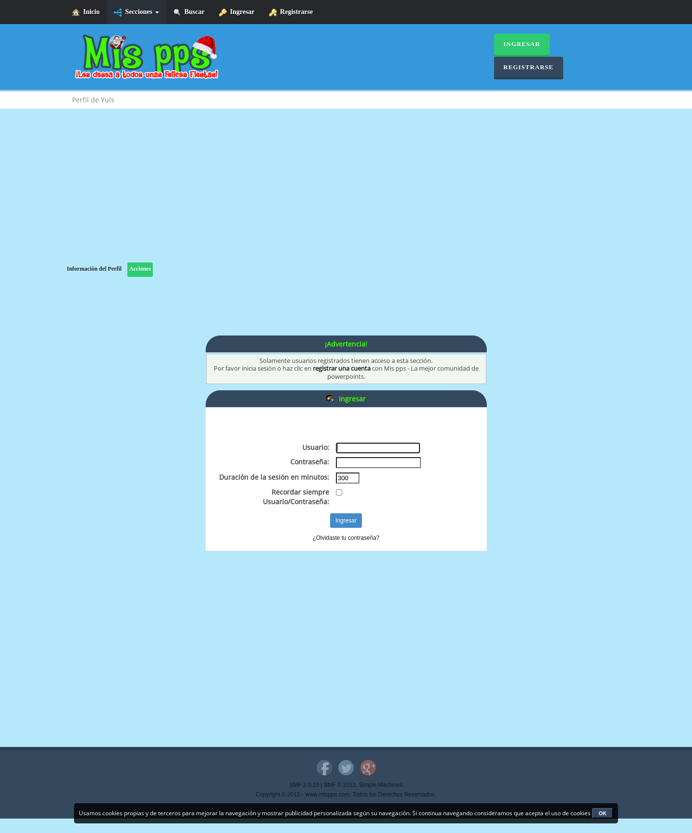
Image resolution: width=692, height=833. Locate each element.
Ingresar (237, 12)
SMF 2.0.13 (304, 785)
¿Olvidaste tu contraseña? (346, 538)
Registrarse (291, 12)
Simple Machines (381, 785)
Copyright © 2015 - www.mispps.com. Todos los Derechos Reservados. (346, 794)
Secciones (136, 12)
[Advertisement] (346, 195)
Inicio (85, 12)
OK (603, 813)
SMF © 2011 (340, 785)
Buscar (189, 12)
